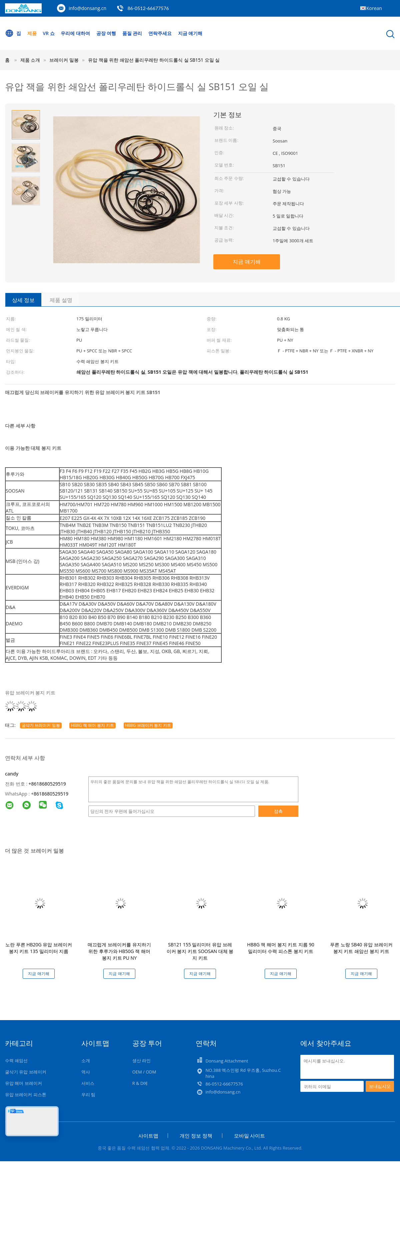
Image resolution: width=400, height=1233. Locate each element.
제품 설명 (61, 300)
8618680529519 (51, 794)
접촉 (278, 811)
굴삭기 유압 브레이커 (25, 1072)
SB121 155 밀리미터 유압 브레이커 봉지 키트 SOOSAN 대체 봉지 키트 (200, 951)
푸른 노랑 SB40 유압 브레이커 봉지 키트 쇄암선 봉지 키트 (361, 947)
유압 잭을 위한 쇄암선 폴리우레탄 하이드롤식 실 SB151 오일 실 (154, 60)
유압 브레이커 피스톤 (25, 1095)
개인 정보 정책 (196, 1135)
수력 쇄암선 (16, 1060)
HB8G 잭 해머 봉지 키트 (92, 725)
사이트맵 (148, 1135)
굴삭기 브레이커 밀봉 (41, 725)
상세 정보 (23, 300)
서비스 (87, 1083)
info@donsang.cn (87, 8)
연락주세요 (160, 33)
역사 (85, 1072)
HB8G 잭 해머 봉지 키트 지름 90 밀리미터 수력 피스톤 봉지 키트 (280, 947)
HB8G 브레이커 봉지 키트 (148, 725)
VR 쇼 (48, 33)
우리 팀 (88, 1095)
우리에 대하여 (75, 33)
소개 (85, 1060)
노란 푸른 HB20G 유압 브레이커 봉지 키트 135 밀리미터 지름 (38, 947)
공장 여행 (106, 33)
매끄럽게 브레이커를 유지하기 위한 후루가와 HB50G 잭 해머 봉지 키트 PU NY (119, 951)
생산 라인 (141, 1060)
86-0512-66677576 (148, 8)
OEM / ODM (144, 1072)
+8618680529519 (47, 784)
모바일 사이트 (249, 1135)
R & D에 (140, 1083)
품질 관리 (132, 33)
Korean (374, 8)
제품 (32, 33)
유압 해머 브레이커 (23, 1083)
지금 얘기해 (190, 33)
